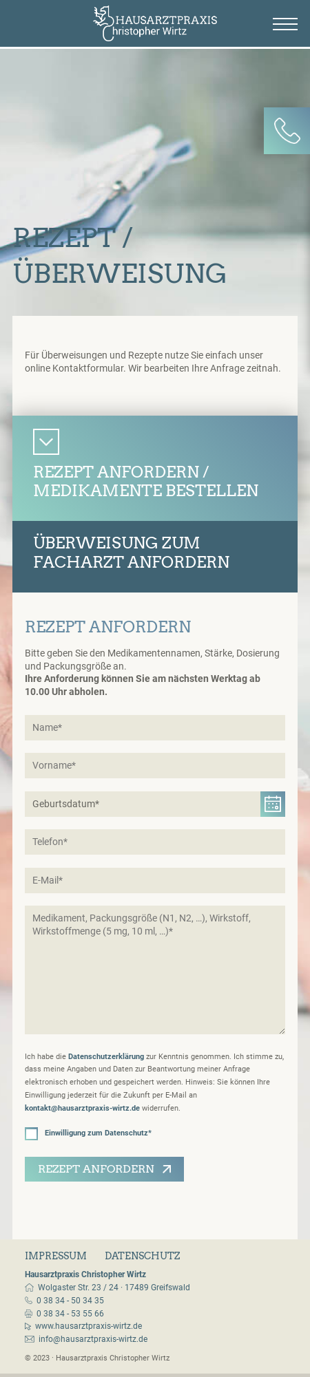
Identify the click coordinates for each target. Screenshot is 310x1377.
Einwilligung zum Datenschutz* (88, 1133)
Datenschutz (142, 1255)
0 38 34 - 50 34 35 (70, 1300)
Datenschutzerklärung (106, 1056)
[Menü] (285, 24)
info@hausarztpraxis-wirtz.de (93, 1339)
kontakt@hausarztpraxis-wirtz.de (82, 1108)
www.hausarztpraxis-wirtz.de (88, 1326)
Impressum (56, 1255)
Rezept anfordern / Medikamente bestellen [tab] (145, 481)
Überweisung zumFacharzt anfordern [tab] (131, 552)
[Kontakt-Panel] (287, 130)
